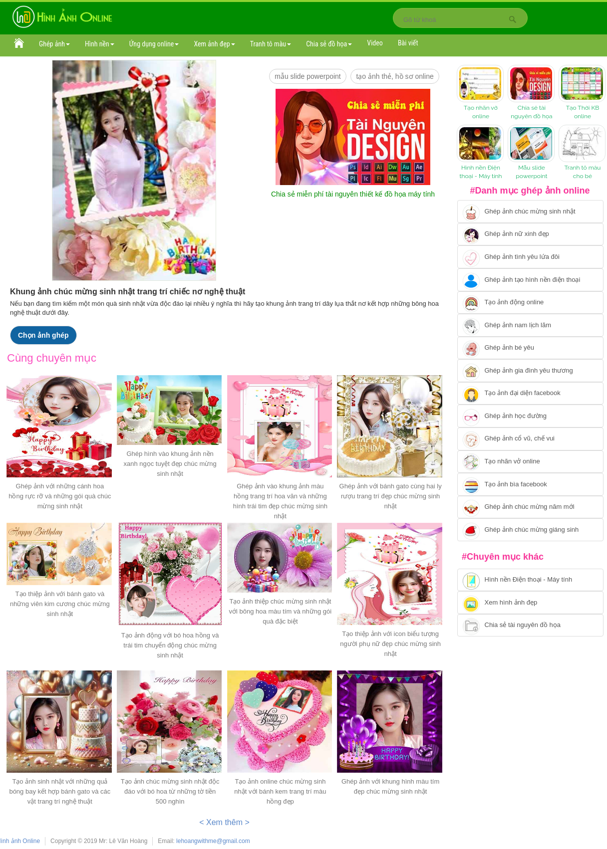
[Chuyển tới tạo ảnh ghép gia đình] (530, 370)
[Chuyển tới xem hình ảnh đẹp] (530, 602)
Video (375, 43)
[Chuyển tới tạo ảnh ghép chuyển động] (530, 302)
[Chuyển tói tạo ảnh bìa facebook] (530, 484)
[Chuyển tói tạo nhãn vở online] (530, 461)
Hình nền (99, 44)
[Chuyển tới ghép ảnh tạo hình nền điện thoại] (530, 279)
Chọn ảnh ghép (43, 335)
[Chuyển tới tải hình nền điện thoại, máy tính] (530, 580)
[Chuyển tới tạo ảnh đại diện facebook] (530, 393)
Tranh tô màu (271, 44)
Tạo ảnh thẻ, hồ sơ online (394, 76)
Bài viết (408, 43)
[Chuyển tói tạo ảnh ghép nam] (530, 325)
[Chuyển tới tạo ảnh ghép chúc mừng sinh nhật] (530, 211)
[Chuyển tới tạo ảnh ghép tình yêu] (530, 256)
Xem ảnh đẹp (214, 44)
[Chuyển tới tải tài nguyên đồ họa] (530, 625)
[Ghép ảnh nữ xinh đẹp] (530, 234)
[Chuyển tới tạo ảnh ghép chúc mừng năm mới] (530, 507)
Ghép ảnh (54, 44)
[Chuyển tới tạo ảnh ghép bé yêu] (530, 348)
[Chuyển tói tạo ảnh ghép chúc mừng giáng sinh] (530, 529)
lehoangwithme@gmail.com (213, 841)
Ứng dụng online (154, 44)
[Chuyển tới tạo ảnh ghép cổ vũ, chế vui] (530, 438)
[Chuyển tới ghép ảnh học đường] (530, 416)
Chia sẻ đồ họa (329, 44)
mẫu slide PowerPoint (308, 76)
